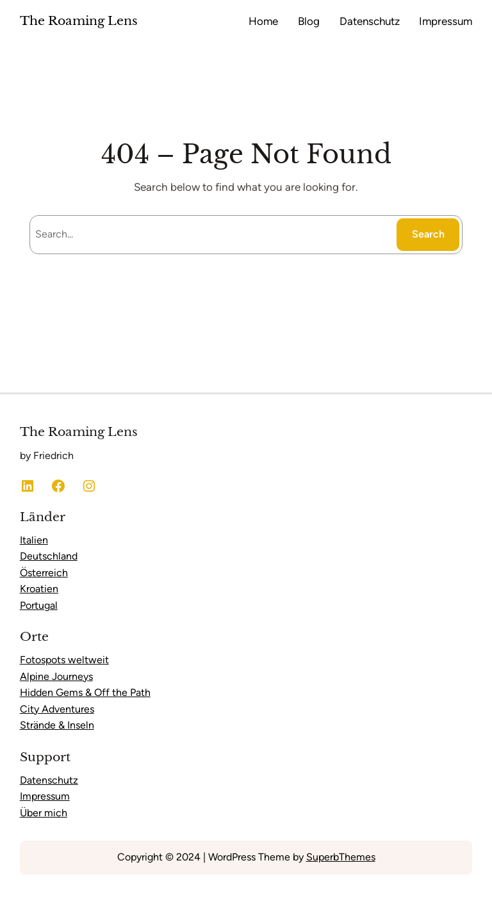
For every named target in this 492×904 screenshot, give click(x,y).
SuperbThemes (340, 857)
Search (428, 234)
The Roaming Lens (79, 20)
